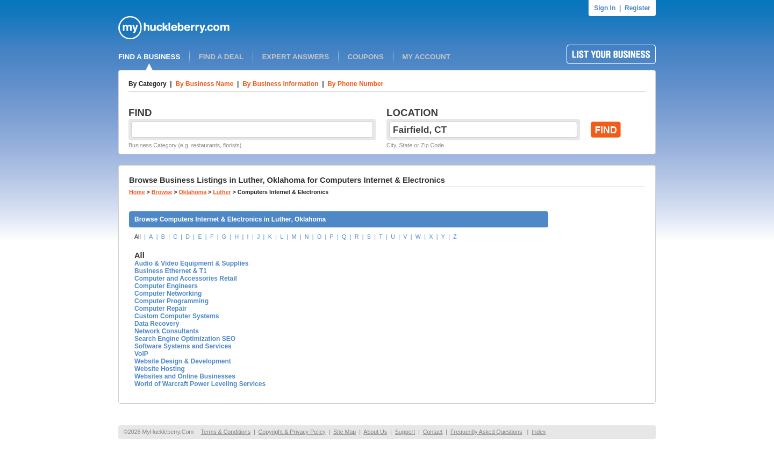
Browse (162, 192)
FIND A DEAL (221, 57)
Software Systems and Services (183, 346)
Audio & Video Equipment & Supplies (191, 263)
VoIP (141, 354)
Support (405, 431)
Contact (433, 431)
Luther (222, 192)
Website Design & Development (182, 361)
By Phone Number (355, 84)
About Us (375, 431)
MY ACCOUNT (426, 57)
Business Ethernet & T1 (170, 271)
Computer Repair (160, 308)
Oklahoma (193, 192)
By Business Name (204, 84)
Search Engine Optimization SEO (184, 338)
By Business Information (280, 84)
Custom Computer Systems (176, 316)
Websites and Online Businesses (184, 376)
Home (137, 192)
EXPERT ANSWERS (295, 57)
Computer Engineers (166, 286)
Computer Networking (168, 293)
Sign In (604, 8)
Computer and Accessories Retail (185, 278)
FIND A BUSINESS (149, 57)
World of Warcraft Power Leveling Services (200, 384)
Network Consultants (166, 331)
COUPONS (366, 57)
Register (637, 8)
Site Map (344, 431)
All (137, 236)
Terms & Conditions (225, 431)
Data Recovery (156, 323)
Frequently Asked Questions (486, 431)
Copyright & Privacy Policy (292, 431)
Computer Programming (171, 301)
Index (539, 431)
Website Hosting (159, 369)
